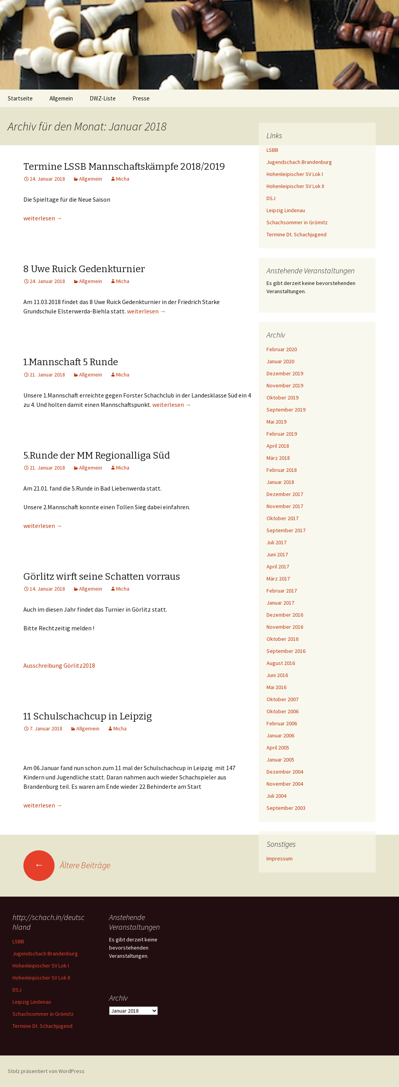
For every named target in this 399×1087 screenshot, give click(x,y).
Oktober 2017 (282, 518)
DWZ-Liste (103, 98)
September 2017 (286, 530)
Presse (141, 98)
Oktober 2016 (282, 638)
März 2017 (278, 578)
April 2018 (278, 445)
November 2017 (285, 506)
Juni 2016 (277, 675)
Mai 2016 (276, 687)
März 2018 (278, 457)
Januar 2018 (280, 481)
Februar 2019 (282, 433)
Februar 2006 (282, 723)
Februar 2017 (282, 590)
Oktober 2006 (282, 711)
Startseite (20, 98)
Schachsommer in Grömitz (297, 222)
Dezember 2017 (285, 494)
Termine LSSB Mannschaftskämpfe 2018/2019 (124, 166)
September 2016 (286, 650)
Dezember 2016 (285, 614)
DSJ (271, 198)
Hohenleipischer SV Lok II (295, 186)
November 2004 (285, 783)
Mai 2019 (276, 421)
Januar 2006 (280, 735)
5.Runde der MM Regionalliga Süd (96, 455)
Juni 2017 (277, 554)
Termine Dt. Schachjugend (297, 234)
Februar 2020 (282, 349)
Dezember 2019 (285, 373)
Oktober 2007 (282, 699)
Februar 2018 (282, 469)
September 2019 (286, 409)
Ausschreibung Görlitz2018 (59, 665)
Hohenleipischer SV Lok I (295, 174)
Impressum (280, 858)
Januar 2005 (280, 759)
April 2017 (278, 566)
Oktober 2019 (282, 397)
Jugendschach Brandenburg (299, 161)
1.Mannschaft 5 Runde (70, 362)
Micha (122, 178)
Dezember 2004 (285, 771)
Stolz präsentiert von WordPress (46, 1071)
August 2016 (281, 663)
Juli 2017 (276, 542)
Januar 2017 (280, 602)
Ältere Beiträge (66, 865)
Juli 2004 (276, 795)
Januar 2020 (280, 361)
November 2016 (285, 626)
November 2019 (285, 385)
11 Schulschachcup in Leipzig (87, 716)
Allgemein (61, 98)
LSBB (272, 149)
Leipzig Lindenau (286, 210)
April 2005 (278, 747)
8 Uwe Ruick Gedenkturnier (84, 269)
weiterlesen (42, 218)
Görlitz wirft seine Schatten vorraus (101, 576)
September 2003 (286, 807)
